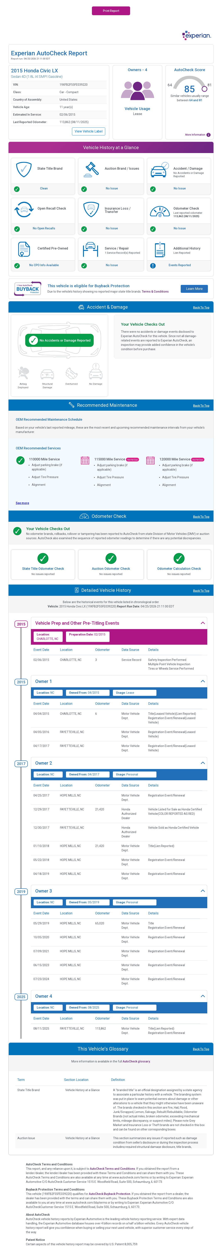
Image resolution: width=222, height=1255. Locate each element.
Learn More (194, 289)
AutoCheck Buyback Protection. (110, 1194)
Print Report (111, 10)
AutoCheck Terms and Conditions (112, 1168)
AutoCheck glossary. (137, 1061)
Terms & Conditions (155, 291)
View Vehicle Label (88, 131)
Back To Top (201, 307)
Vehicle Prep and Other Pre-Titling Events (77, 623)
